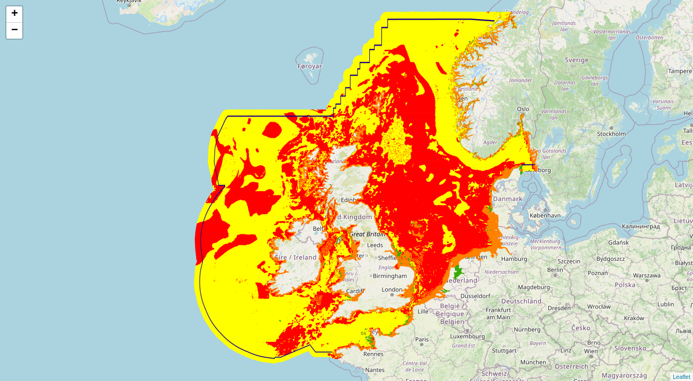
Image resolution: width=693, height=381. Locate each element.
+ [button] (14, 14)
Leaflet (681, 377)
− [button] (14, 31)
